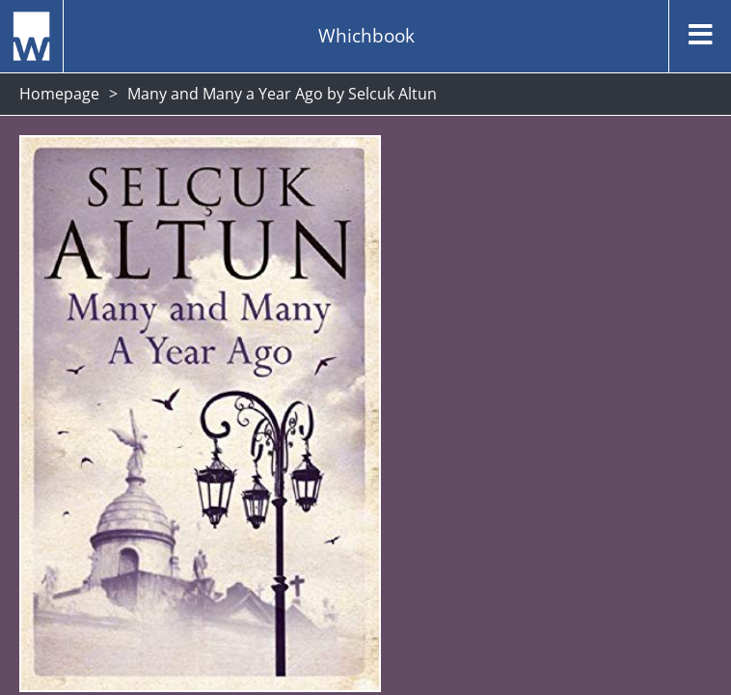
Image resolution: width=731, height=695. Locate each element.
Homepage (59, 93)
